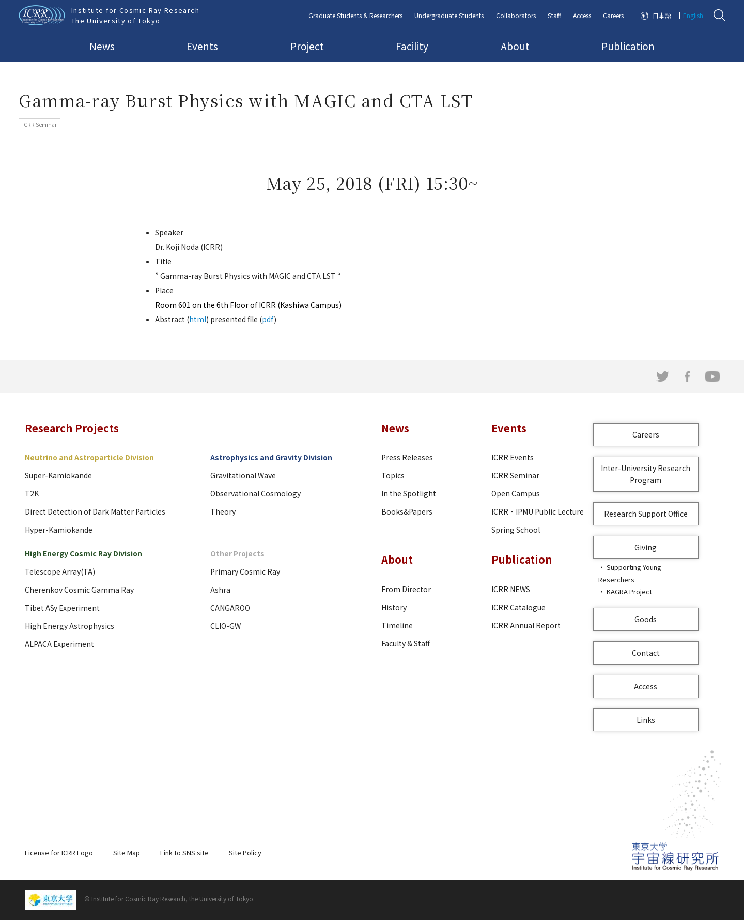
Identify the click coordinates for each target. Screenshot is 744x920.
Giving (645, 547)
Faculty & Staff (405, 643)
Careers (613, 15)
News (102, 46)
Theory (223, 511)
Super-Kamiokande (58, 475)
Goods (645, 619)
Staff (554, 15)
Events (202, 46)
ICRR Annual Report (526, 625)
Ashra (220, 589)
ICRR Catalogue (518, 607)
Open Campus (515, 493)
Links (646, 720)
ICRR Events (512, 457)
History (394, 607)
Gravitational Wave (243, 475)
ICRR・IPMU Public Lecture (537, 511)
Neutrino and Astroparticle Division (89, 457)
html (197, 319)
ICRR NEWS (510, 589)
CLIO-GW (225, 626)
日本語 (662, 15)
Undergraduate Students (449, 15)
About (515, 46)
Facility (412, 46)
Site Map (126, 852)
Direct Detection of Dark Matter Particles (95, 511)
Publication (628, 46)
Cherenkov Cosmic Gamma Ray (79, 589)
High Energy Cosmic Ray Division (83, 553)
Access (582, 15)
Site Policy (245, 852)
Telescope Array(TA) (60, 571)
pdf (268, 319)
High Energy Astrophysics (69, 626)
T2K (32, 493)
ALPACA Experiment (59, 644)
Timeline (397, 625)
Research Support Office (646, 513)
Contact (646, 652)
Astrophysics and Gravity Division (271, 457)
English (693, 15)
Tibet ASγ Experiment (62, 607)
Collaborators (516, 15)
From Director (406, 589)
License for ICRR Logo (59, 852)
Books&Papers (406, 511)
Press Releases (407, 457)
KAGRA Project (629, 591)
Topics (393, 475)
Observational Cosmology (255, 493)
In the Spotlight (408, 493)
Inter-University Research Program (645, 474)
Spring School (515, 529)
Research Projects (72, 427)
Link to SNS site (184, 852)
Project (307, 46)
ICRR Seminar (515, 475)
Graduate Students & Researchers (355, 15)
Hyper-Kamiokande (58, 529)
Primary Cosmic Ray (245, 571)
